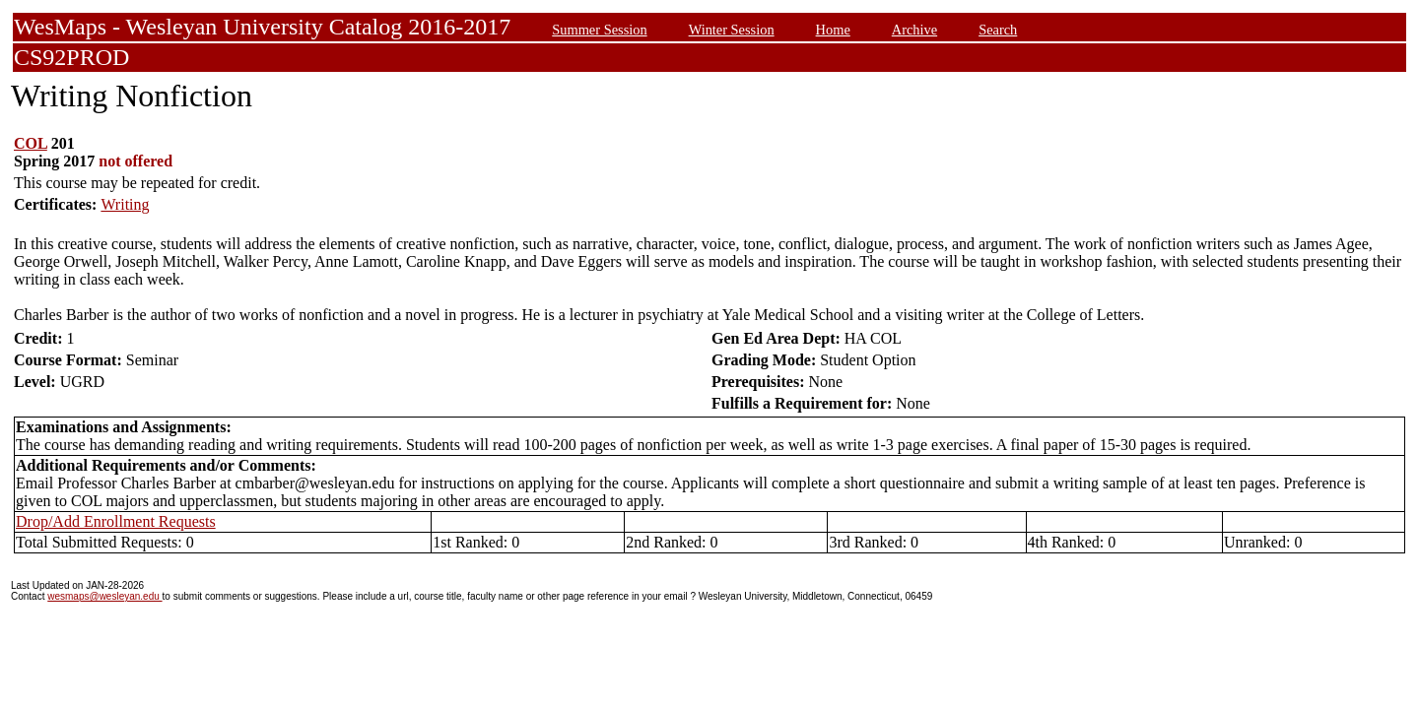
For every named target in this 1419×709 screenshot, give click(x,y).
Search (998, 29)
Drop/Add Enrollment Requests (116, 521)
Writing (125, 204)
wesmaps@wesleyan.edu (104, 596)
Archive (914, 29)
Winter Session (732, 29)
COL (30, 143)
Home (833, 29)
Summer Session (599, 29)
